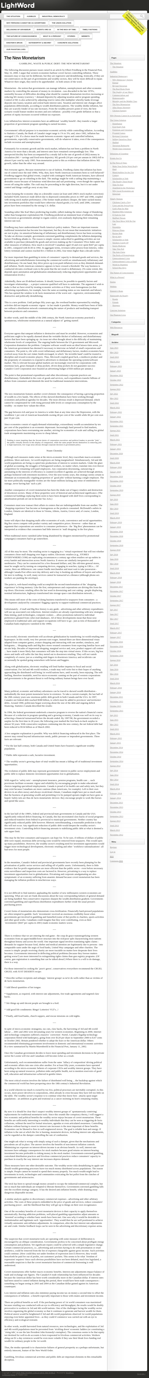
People (115, 299)
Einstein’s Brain (116, 291)
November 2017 (116, 591)
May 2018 (114, 564)
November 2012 (116, 835)
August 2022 (115, 389)
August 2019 (115, 495)
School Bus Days (119, 268)
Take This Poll (118, 249)
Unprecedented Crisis (121, 258)
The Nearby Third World (122, 181)
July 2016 (114, 665)
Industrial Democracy (119, 76)
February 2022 (116, 412)
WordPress (70, 1373)
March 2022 (115, 407)
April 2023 (114, 357)
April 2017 (114, 623)
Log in (112, 852)
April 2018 (114, 568)
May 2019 (114, 508)
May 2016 (114, 674)
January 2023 (115, 371)
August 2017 (115, 605)
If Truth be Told (118, 215)
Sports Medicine (119, 246)
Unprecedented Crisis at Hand (124, 261)
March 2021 (115, 440)
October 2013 (115, 812)
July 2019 (114, 499)
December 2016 (116, 642)
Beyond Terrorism (119, 86)
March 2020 (115, 463)
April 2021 (114, 435)
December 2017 (116, 587)
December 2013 (116, 802)
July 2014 (114, 770)
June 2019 (114, 504)
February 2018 (116, 577)
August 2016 (115, 660)
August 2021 (115, 430)
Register (113, 847)
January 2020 (115, 472)
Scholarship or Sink (120, 178)
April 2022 (114, 403)
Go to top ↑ (141, 1374)
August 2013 (115, 821)
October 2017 (115, 596)
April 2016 (114, 678)
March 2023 (115, 361)
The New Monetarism (24, 57)
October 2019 (115, 486)
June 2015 (114, 720)
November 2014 (116, 752)
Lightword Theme (8, 1375)
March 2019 (115, 518)
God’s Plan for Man (120, 208)
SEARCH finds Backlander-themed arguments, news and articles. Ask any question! (135, 22)
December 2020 (116, 453)
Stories (113, 282)
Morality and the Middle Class (124, 101)
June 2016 (114, 669)
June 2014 (114, 775)
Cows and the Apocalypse (122, 205)
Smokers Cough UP (120, 243)
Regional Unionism (120, 136)
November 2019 (116, 481)
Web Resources (116, 327)
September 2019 (116, 490)
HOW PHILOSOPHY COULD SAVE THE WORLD (35, 1373)
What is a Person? (117, 277)
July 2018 (114, 554)
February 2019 (116, 522)
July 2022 (114, 394)
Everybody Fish (118, 127)
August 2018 (115, 550)
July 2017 (114, 610)
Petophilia (116, 227)
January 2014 (115, 798)
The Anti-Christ (118, 252)
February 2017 (116, 632)
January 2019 (115, 527)
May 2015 (114, 724)
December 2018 (116, 531)
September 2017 (116, 600)
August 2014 (115, 766)
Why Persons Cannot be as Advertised (125, 115)
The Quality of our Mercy (122, 92)
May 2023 (114, 352)
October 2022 (115, 380)
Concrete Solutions (117, 310)
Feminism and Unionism (122, 130)
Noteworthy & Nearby (119, 296)
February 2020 (116, 467)
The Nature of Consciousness (122, 273)
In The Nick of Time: (118, 163)
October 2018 (115, 541)
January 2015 (115, 743)
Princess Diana (118, 230)
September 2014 (116, 761)
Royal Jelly (117, 236)
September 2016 (116, 655)
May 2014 (114, 779)
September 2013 (116, 816)
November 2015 (116, 701)
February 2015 (116, 738)
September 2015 (116, 711)
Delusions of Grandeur (119, 153)
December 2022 (116, 375)
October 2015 (115, 706)
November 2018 (116, 536)
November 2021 (116, 421)
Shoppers (116, 305)
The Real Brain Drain (121, 89)
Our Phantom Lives (118, 315)
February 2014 (116, 793)
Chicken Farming (119, 111)
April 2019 (114, 513)
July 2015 (114, 715)
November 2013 (116, 807)
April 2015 (114, 729)
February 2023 (116, 366)
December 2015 (116, 697)
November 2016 (116, 646)
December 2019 (116, 476)
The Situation (117, 67)
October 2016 (115, 651)
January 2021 (115, 449)
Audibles (113, 72)
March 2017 (115, 628)
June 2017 (114, 614)
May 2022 (114, 398)
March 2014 (115, 789)
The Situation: (116, 63)
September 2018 (116, 545)
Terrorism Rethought (120, 145)
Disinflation (117, 124)
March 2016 (115, 683)
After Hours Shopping (121, 107)
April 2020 (114, 458)
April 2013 (114, 825)
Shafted (115, 142)
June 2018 (114, 559)
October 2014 (115, 757)
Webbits (113, 286)
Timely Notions (116, 199)
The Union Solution (118, 120)
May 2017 (114, 619)
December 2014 (116, 747)
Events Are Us (116, 158)
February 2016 (116, 688)
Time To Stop (117, 185)
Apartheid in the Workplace (123, 188)
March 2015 (115, 734)
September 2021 (116, 426)
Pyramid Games (118, 133)
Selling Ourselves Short (122, 139)
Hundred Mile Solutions (122, 212)
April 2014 (114, 784)
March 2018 (115, 573)
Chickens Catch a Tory (121, 202)
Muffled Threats (118, 218)
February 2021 (116, 444)
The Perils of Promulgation (123, 255)
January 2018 (115, 582)
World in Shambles (120, 264)
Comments (116, 861)
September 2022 (116, 384)
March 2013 (115, 830)
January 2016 (115, 692)
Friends (115, 302)
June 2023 (114, 348)
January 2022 (115, 417)
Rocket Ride (117, 233)
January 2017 (115, 637)
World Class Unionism (121, 149)
